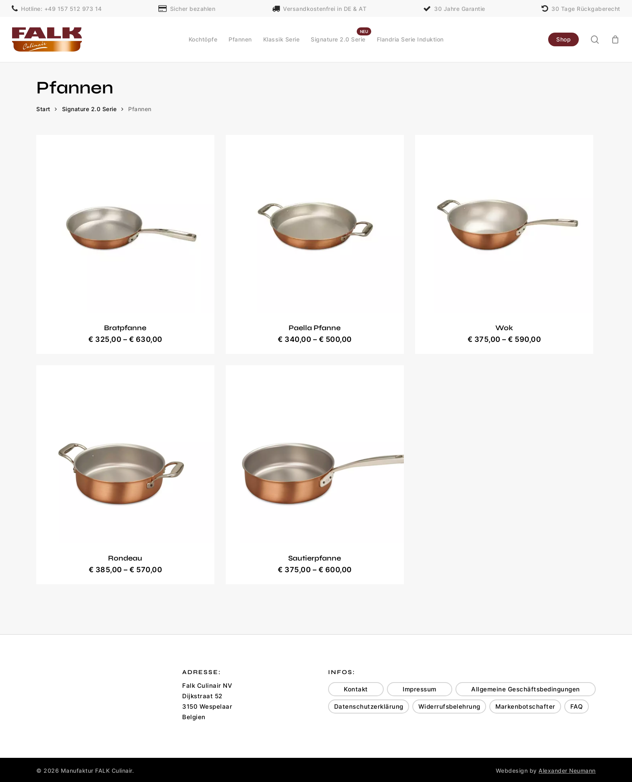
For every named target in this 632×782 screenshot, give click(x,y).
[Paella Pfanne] (315, 224)
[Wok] (504, 224)
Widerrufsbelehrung (449, 706)
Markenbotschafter (525, 706)
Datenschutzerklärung (368, 706)
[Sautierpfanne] (315, 454)
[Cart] (615, 39)
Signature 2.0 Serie (89, 109)
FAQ (576, 706)
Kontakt (356, 689)
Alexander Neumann (567, 770)
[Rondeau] (125, 454)
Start (43, 109)
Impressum (420, 689)
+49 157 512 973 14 (73, 8)
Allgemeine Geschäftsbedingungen (525, 689)
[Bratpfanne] (125, 224)
